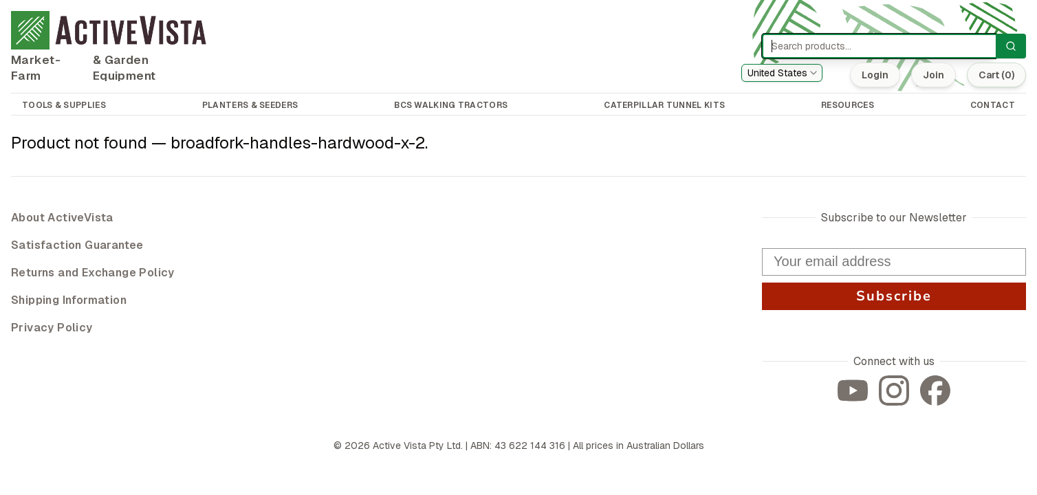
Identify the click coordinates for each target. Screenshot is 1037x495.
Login (875, 75)
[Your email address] (894, 262)
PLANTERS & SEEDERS (250, 105)
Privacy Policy (52, 327)
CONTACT (992, 105)
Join (933, 75)
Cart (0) (996, 75)
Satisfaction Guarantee (77, 245)
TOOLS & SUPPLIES (64, 105)
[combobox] (781, 73)
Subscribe (894, 296)
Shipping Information (69, 300)
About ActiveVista (62, 217)
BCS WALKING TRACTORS (450, 105)
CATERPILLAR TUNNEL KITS (664, 105)
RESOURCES (847, 105)
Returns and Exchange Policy (93, 272)
